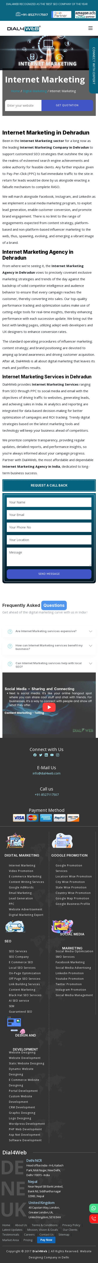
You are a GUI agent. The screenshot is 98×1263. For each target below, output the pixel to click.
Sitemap (63, 1234)
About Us (21, 1225)
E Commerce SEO (21, 962)
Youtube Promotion (70, 979)
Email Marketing (20, 893)
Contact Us (47, 1234)
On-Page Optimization (25, 973)
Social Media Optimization (74, 951)
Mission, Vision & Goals (42, 1230)
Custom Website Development (20, 1099)
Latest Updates (12, 1230)
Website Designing (22, 1052)
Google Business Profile (73, 904)
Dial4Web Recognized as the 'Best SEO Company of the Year (47, 4)
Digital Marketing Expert (26, 915)
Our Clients (70, 1230)
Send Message (49, 574)
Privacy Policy (71, 1225)
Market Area (10, 1240)
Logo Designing (20, 1118)
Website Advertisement (25, 909)
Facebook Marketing (70, 962)
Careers (29, 1234)
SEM (11, 1006)
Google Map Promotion (72, 898)
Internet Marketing (22, 865)
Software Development (25, 1140)
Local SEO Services (22, 968)
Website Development (25, 1058)
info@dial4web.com (46, 773)
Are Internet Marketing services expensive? (42, 660)
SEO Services (18, 951)
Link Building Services (24, 984)
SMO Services (65, 957)
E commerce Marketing (25, 876)
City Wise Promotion (70, 882)
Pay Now (46, 1240)
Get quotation (67, 105)
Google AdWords (21, 887)
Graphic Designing (22, 1113)
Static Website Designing (26, 1063)
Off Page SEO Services (24, 979)
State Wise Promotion (71, 887)
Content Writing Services (26, 882)
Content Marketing (22, 990)
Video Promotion (21, 871)
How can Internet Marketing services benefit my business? (45, 675)
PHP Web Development (25, 1129)
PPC (11, 904)
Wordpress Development (27, 1124)
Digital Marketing (35, 91)
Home (15, 91)
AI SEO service (19, 1000)
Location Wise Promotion (74, 876)
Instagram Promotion (71, 990)
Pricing (28, 1240)
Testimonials (10, 1234)
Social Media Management (74, 995)
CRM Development (22, 1107)
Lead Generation (21, 898)
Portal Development (23, 1091)
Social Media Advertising (73, 968)
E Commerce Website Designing (24, 1082)
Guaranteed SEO (20, 1011)
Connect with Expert (94, 65)
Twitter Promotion (69, 984)
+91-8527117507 (47, 794)
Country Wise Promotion (73, 893)
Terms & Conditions (45, 1225)
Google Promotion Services (69, 868)
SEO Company (19, 957)
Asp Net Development (24, 1135)
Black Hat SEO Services (25, 995)
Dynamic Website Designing (21, 1071)
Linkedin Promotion (70, 973)
